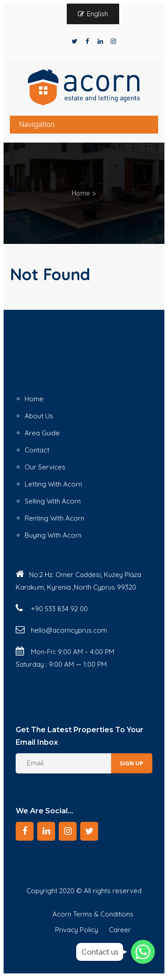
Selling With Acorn (53, 501)
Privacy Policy (76, 929)
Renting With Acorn (54, 518)
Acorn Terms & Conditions (93, 914)
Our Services (45, 467)
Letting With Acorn (53, 484)
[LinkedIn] (46, 831)
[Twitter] (89, 831)
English (97, 13)
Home (81, 193)
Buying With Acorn (53, 535)
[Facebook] (25, 831)
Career (120, 929)
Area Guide (42, 433)
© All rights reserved (109, 890)
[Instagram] (68, 831)
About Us (39, 416)
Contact (37, 450)
